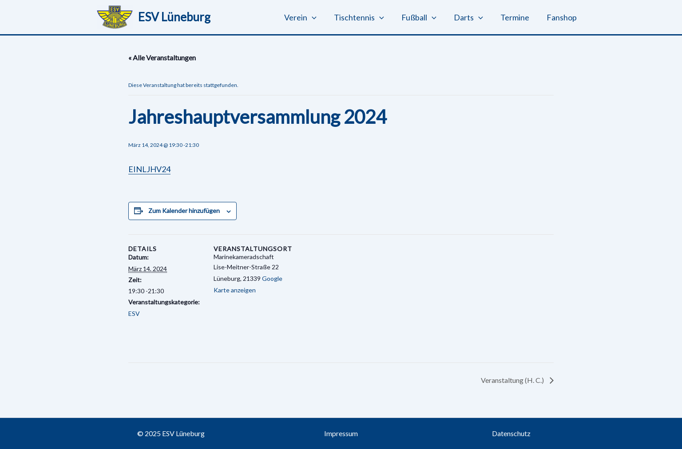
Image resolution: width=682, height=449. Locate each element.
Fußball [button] (423, 17)
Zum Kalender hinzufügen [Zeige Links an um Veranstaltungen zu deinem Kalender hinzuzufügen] (184, 210)
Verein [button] (308, 17)
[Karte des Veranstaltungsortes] (346, 296)
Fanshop (562, 17)
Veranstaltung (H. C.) (513, 380)
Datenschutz (511, 433)
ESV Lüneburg (174, 17)
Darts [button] (471, 17)
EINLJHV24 (149, 169)
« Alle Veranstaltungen (162, 57)
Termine (516, 17)
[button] (319, 17)
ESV (134, 313)
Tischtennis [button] (365, 17)
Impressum (341, 433)
